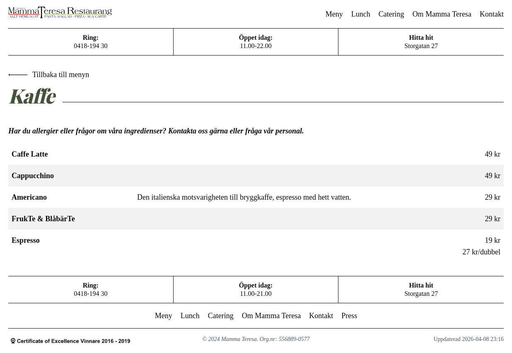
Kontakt (492, 14)
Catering (391, 14)
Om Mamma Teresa (442, 14)
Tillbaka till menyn (48, 74)
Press (349, 316)
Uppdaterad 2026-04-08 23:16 (468, 339)
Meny (334, 14)
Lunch (360, 14)
